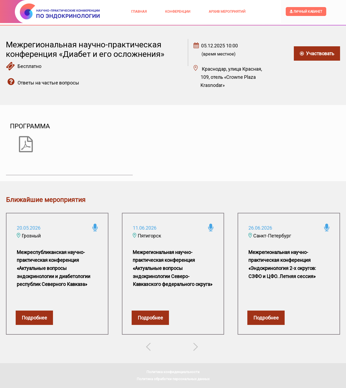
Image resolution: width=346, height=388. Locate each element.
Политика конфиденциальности (173, 372)
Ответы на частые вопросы (42, 83)
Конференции (177, 11)
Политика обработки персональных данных (173, 379)
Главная (139, 11)
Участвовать (317, 53)
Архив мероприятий (227, 11)
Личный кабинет (306, 11)
